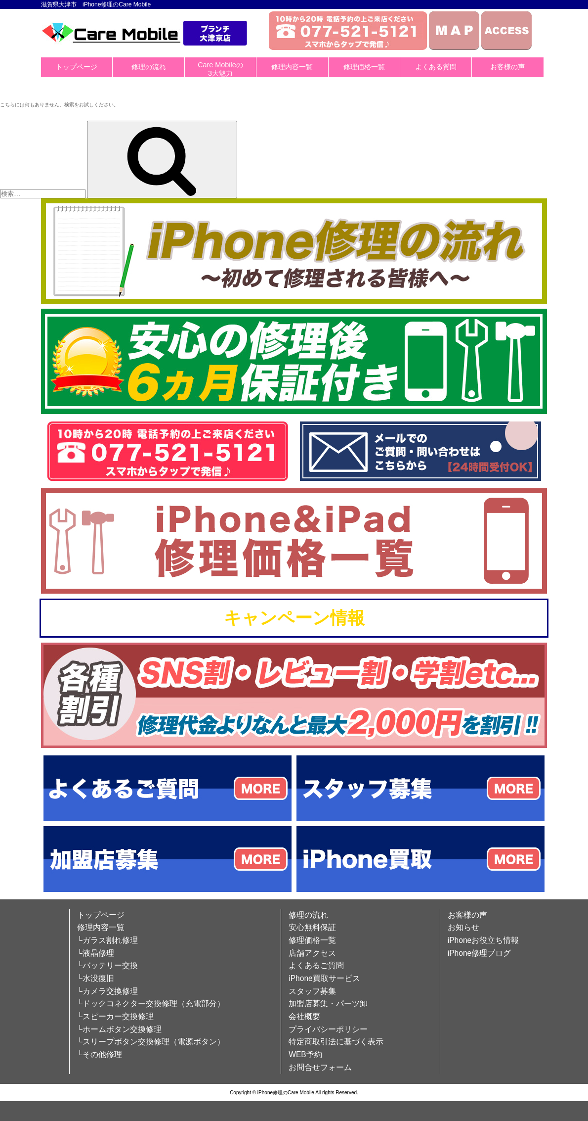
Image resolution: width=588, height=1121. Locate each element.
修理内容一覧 (292, 67)
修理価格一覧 (364, 67)
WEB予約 (305, 1054)
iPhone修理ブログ (479, 953)
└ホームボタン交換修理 (119, 1029)
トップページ (76, 67)
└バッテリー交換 (107, 965)
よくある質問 (436, 67)
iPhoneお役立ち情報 (483, 940)
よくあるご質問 (316, 965)
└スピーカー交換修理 (115, 1016)
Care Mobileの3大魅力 (220, 69)
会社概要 (304, 1016)
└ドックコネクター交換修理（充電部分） (151, 1003)
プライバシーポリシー (328, 1029)
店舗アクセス (312, 953)
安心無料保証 (312, 927)
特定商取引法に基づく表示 (336, 1041)
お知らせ (463, 927)
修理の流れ (148, 67)
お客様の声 (507, 67)
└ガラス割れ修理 (107, 940)
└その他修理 (99, 1054)
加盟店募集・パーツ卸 (328, 1003)
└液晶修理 (95, 953)
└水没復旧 (95, 978)
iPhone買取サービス (324, 978)
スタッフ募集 (312, 991)
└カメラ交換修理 (107, 991)
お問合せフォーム (320, 1067)
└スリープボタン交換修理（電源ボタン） (151, 1041)
